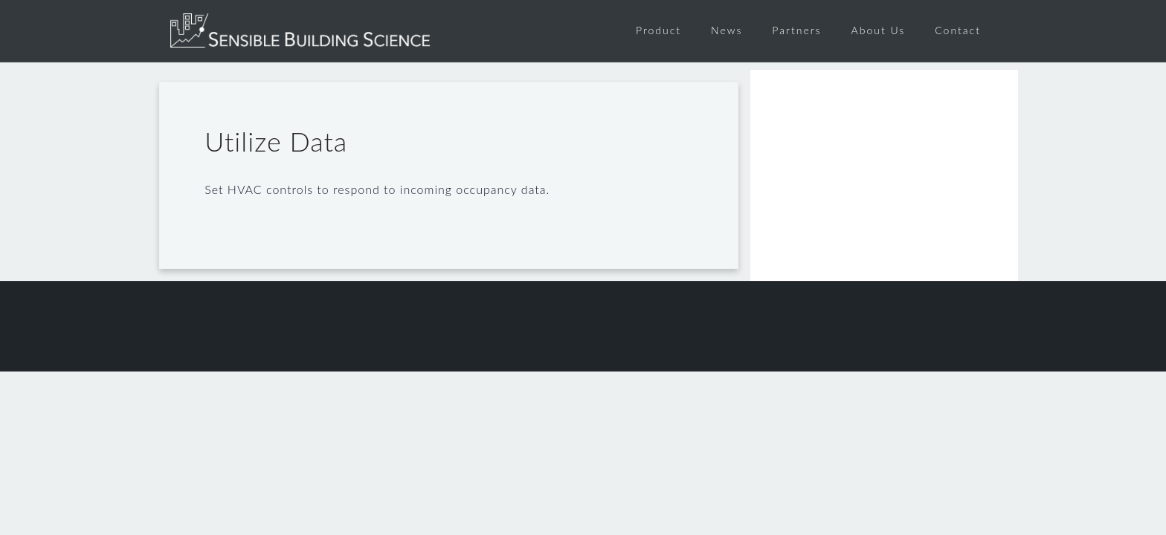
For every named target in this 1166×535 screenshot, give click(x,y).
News (726, 30)
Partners (796, 30)
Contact (958, 30)
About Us (878, 30)
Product (658, 30)
